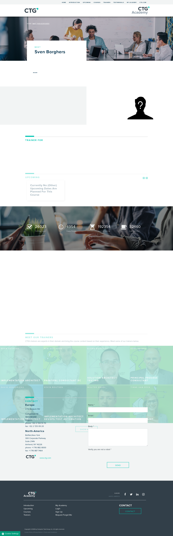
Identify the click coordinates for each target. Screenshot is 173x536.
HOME (29, 24)
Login (57, 508)
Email (90, 415)
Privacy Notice (38, 532)
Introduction (74, 2)
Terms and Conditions (50, 532)
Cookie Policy (28, 532)
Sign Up (58, 511)
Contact (130, 511)
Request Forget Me (63, 514)
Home (65, 2)
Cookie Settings (10, 533)
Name (90, 404)
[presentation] (105, 456)
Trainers (106, 2)
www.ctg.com (45, 457)
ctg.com (143, 2)
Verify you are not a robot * (99, 449)
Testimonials (118, 2)
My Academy (132, 2)
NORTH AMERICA (114, 496)
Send (118, 465)
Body (90, 426)
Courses (97, 2)
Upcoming (87, 2)
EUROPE (117, 493)
